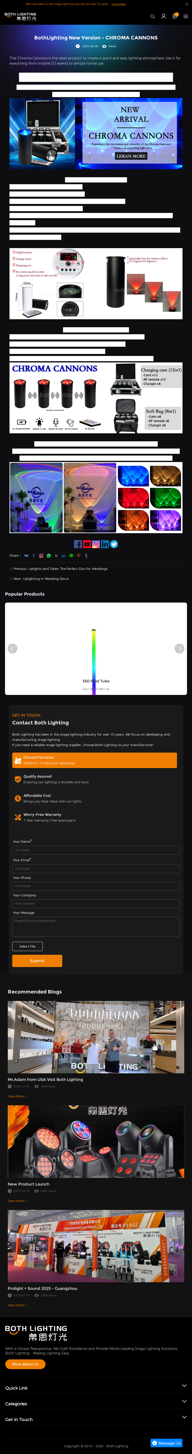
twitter (56, 555)
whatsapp (48, 555)
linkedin (63, 555)
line (71, 555)
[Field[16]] (96, 886)
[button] (13, 648)
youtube (26, 555)
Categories (16, 1404)
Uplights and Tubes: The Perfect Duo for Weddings (68, 569)
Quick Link (16, 1388)
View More (119, 4)
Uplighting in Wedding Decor (46, 579)
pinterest (78, 555)
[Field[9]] (96, 868)
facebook (33, 555)
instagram (41, 555)
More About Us (25, 1364)
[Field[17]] (96, 903)
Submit (37, 961)
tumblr (86, 555)
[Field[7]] (96, 850)
